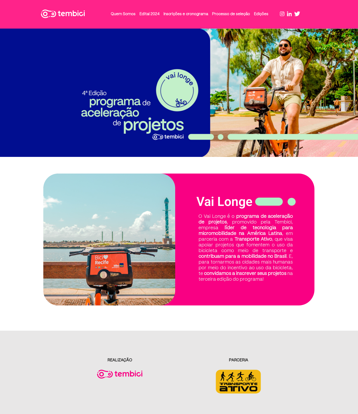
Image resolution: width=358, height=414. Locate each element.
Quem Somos (123, 14)
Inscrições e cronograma (185, 14)
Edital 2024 (149, 14)
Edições (261, 14)
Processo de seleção (231, 14)
